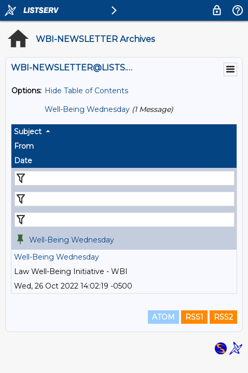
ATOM (163, 317)
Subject (28, 131)
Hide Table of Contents (86, 90)
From (24, 146)
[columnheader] (124, 131)
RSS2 (223, 317)
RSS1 (194, 317)
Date (23, 160)
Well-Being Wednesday (87, 109)
